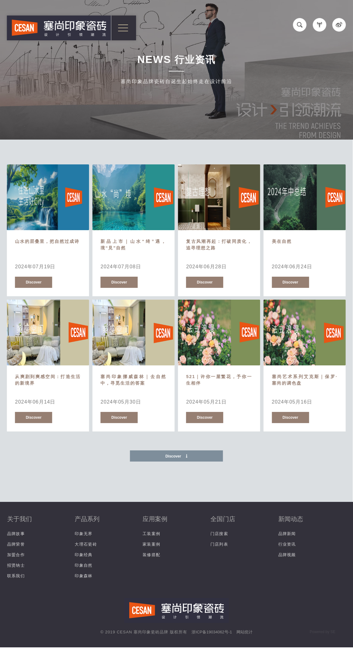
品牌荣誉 (16, 544)
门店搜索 (219, 533)
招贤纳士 (16, 565)
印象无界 (83, 533)
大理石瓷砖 (86, 544)
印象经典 (83, 554)
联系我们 (16, 576)
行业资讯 (287, 544)
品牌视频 (287, 554)
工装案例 (151, 533)
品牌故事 (16, 533)
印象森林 (83, 576)
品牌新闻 (287, 533)
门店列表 (219, 544)
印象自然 (83, 565)
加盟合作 (16, 554)
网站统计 (244, 632)
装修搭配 (151, 554)
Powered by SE (322, 632)
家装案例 (151, 544)
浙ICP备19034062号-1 (212, 632)
